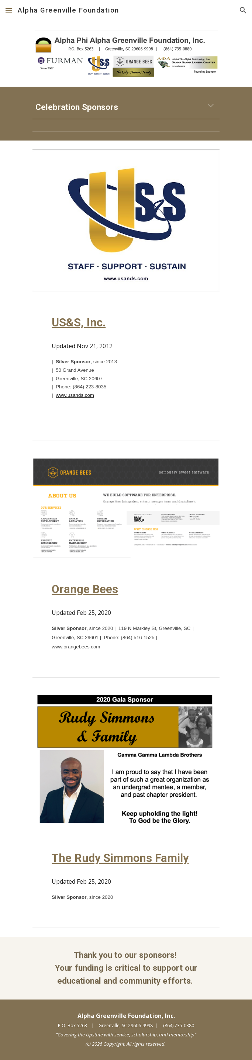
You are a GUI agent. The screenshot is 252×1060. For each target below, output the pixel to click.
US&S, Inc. (79, 322)
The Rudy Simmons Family (120, 858)
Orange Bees (85, 589)
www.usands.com (75, 395)
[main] (126, 107)
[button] (9, 10)
